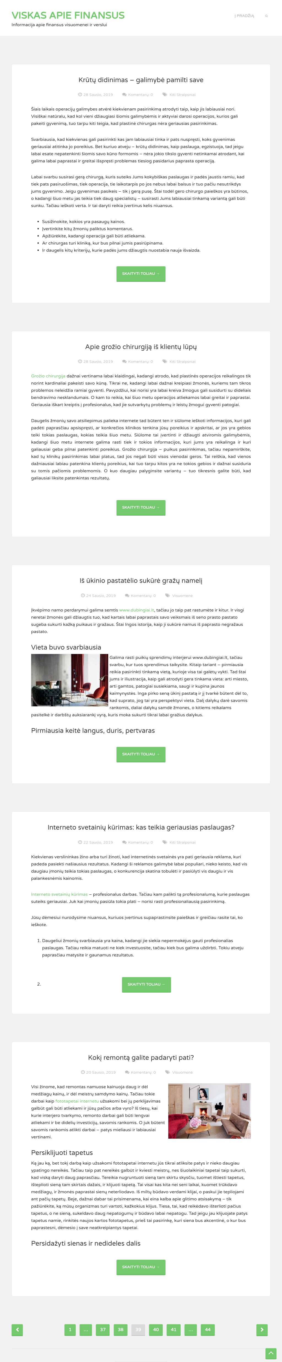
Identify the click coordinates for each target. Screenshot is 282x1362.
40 (156, 1329)
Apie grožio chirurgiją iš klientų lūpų (141, 347)
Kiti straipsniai (183, 94)
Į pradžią (244, 16)
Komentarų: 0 (140, 94)
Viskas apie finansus (68, 16)
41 (173, 1329)
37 (102, 1329)
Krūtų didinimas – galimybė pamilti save (141, 80)
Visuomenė (182, 595)
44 (207, 1329)
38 (120, 1329)
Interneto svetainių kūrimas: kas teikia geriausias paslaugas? (141, 828)
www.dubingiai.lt (136, 610)
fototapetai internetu (77, 1101)
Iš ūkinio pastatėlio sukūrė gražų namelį (141, 581)
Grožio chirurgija (48, 376)
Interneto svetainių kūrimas (59, 894)
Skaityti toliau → (143, 276)
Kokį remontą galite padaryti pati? (141, 1058)
